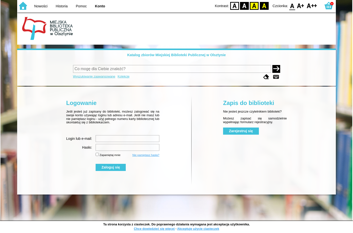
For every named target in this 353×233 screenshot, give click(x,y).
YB (254, 5)
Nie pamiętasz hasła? (145, 155)
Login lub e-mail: (79, 139)
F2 (312, 5)
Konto (100, 6)
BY (264, 5)
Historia (62, 6)
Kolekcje (123, 76)
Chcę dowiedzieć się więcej (154, 229)
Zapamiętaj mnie (110, 155)
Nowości (41, 6)
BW (244, 5)
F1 (300, 5)
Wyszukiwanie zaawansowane (94, 76)
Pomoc (81, 6)
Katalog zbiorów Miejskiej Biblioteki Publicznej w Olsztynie (176, 55)
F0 (292, 5)
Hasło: (87, 147)
